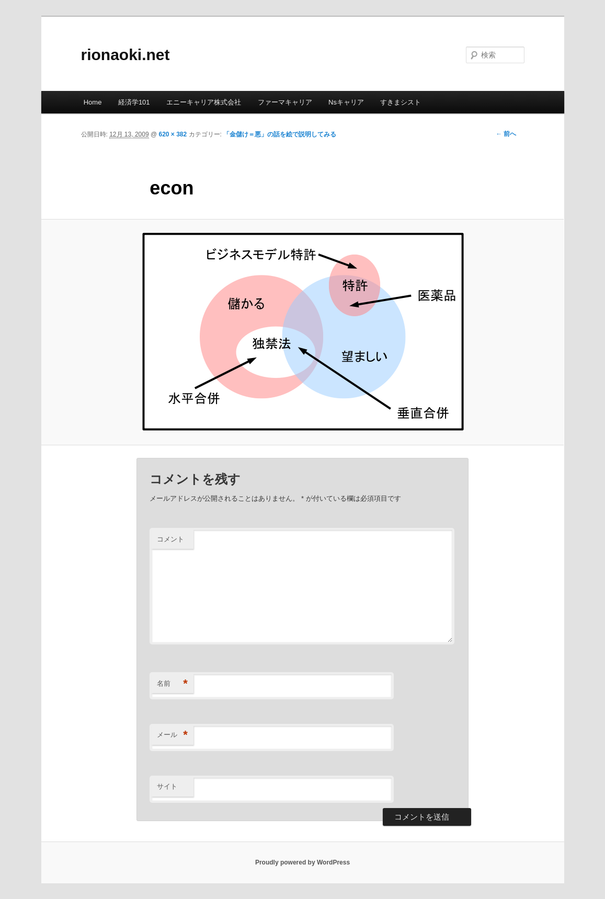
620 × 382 (172, 134)
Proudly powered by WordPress (302, 862)
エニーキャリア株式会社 (203, 102)
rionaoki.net (125, 54)
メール (172, 735)
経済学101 (134, 102)
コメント (170, 539)
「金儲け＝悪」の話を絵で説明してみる (279, 134)
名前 (172, 683)
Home (93, 102)
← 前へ (506, 133)
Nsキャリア (346, 102)
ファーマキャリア (285, 102)
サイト (167, 786)
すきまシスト (400, 102)
